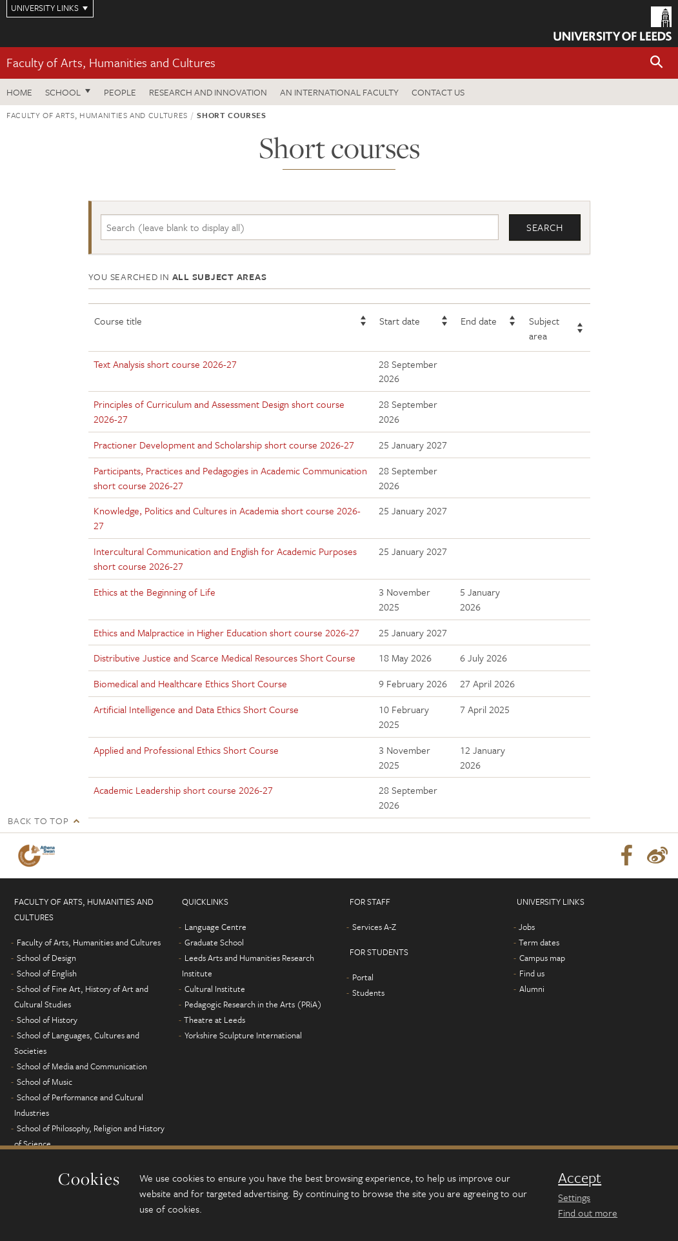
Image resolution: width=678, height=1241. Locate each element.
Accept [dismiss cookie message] (579, 1178)
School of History (47, 1019)
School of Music (44, 1081)
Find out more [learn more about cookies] (587, 1213)
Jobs (527, 926)
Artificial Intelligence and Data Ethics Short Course (196, 709)
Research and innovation (208, 92)
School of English (47, 973)
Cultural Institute (214, 988)
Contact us (438, 92)
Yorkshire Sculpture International (243, 1035)
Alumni (531, 988)
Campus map (542, 957)
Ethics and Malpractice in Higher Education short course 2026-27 (226, 632)
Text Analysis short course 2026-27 (165, 364)
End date (479, 321)
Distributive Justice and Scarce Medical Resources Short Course (224, 658)
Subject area (544, 328)
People (120, 92)
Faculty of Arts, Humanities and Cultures (110, 62)
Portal (363, 977)
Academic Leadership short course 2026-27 (183, 790)
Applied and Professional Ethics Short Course (186, 750)
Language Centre (215, 926)
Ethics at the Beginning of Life (154, 592)
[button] (657, 63)
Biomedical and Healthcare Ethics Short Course (190, 683)
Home (19, 92)
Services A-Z (374, 926)
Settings (574, 1197)
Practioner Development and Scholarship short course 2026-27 (224, 445)
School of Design (46, 957)
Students (368, 992)
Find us (531, 973)
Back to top (38, 820)
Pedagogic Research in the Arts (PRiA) (253, 1004)
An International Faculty (339, 92)
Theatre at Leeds (214, 1019)
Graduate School (214, 942)
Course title (118, 321)
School (63, 92)
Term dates (539, 942)
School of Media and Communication (82, 1066)
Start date (399, 321)
